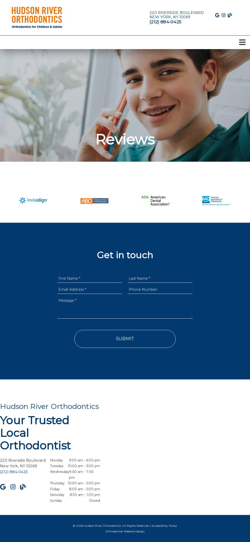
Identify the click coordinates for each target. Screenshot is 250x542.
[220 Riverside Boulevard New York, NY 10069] (177, 15)
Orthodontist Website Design (125, 531)
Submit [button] (125, 338)
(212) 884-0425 (165, 22)
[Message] (125, 307)
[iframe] (200, 452)
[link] (37, 18)
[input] (89, 278)
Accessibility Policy (164, 525)
